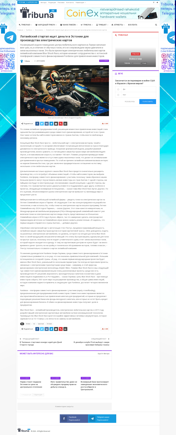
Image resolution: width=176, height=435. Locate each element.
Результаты (130, 101)
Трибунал (24, 25)
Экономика (104, 60)
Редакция (52, 2)
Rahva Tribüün (68, 25)
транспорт (41, 323)
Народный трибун (45, 25)
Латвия (28, 323)
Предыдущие (26, 395)
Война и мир (135, 59)
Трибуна (86, 25)
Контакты (70, 2)
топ (34, 323)
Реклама (61, 2)
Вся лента (132, 25)
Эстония (49, 323)
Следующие (38, 395)
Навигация (80, 2)
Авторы (44, 2)
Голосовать (148, 101)
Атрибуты (117, 25)
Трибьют (101, 25)
